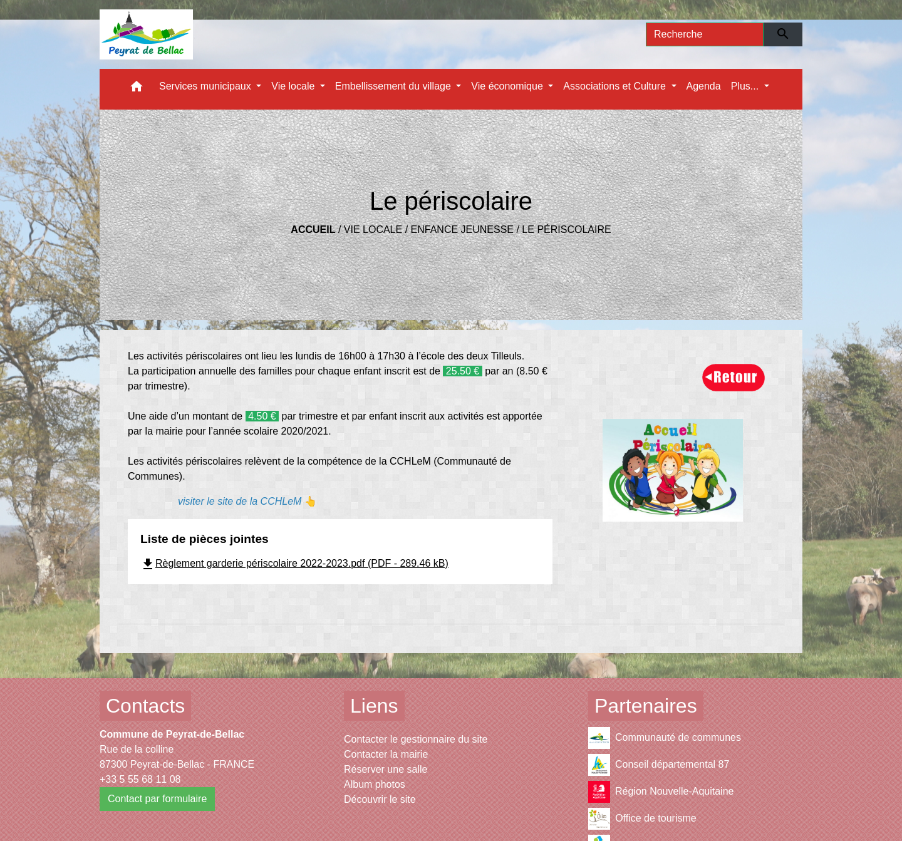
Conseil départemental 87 (658, 765)
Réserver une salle (385, 769)
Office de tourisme (642, 819)
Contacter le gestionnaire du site (415, 739)
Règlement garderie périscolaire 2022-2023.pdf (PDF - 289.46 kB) (294, 563)
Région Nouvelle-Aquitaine (661, 792)
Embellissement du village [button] (394, 86)
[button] (136, 89)
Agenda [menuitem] (704, 86)
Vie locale (373, 229)
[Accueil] (146, 34)
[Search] (705, 34)
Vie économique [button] (508, 86)
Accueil (313, 229)
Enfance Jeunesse (462, 229)
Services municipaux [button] (206, 86)
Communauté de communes (664, 738)
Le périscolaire (566, 229)
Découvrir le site (380, 799)
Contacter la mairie (386, 754)
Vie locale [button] (294, 86)
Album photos (374, 784)
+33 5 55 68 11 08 (140, 779)
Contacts (145, 705)
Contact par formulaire (157, 798)
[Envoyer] (783, 34)
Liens (374, 705)
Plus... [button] (746, 86)
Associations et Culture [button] (615, 86)
